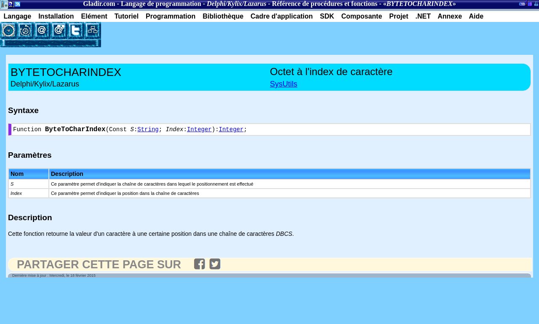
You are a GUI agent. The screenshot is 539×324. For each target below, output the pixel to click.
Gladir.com (99, 3)
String (147, 131)
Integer (199, 131)
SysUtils (283, 84)
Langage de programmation (161, 3)
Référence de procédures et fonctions (325, 3)
